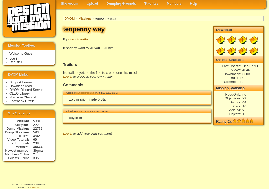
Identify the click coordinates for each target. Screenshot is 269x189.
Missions (85, 18)
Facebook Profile (22, 101)
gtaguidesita (78, 39)
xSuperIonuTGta (85, 93)
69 (35, 139)
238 (36, 143)
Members (174, 4)
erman (79, 111)
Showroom (69, 4)
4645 (36, 136)
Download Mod (20, 86)
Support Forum (20, 82)
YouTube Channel (22, 97)
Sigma (38, 151)
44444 (38, 147)
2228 (36, 125)
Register (15, 62)
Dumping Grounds (121, 4)
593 (36, 132)
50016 (38, 121)
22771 (38, 128)
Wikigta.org (34, 187)
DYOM (70, 18)
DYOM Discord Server (26, 90)
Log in (67, 76)
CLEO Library (19, 93)
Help (193, 4)
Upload (92, 4)
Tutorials (151, 4)
